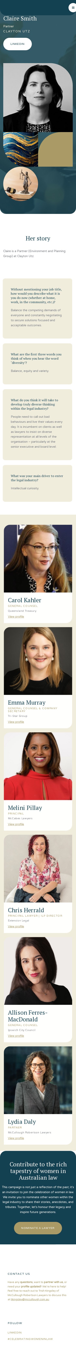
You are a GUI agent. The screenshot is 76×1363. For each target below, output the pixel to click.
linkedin (15, 1332)
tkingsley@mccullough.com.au (30, 1299)
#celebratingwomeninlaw (30, 1339)
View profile (14, 606)
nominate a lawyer (38, 1228)
